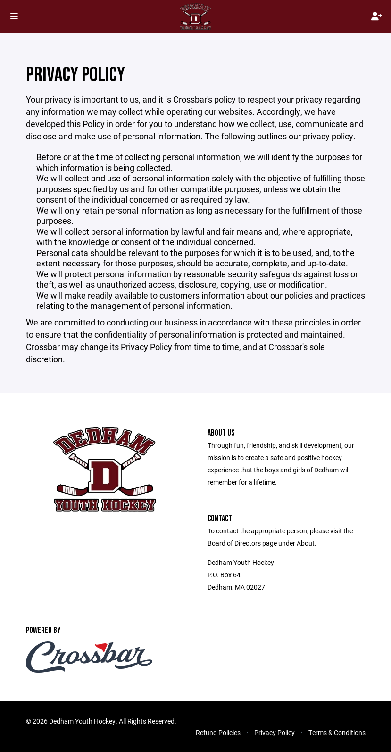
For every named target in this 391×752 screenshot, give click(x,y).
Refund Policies (218, 732)
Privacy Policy (274, 732)
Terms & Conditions (337, 732)
